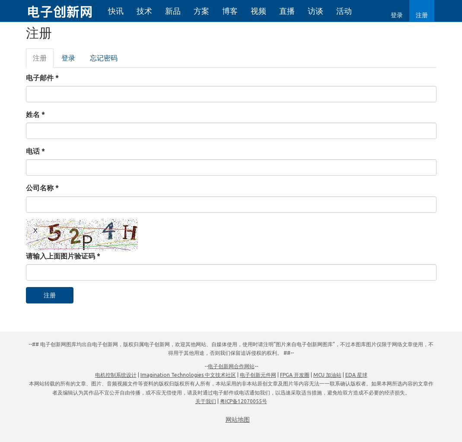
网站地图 (238, 419)
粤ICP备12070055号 (243, 401)
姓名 (35, 114)
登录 (397, 15)
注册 (422, 15)
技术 (144, 10)
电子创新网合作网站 (231, 366)
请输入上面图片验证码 (63, 256)
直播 (287, 10)
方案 (201, 10)
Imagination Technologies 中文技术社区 (188, 375)
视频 (258, 10)
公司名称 (42, 188)
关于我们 (205, 401)
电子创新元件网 (258, 375)
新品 (173, 10)
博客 (230, 10)
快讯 (116, 10)
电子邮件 (42, 78)
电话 (35, 151)
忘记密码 (104, 58)
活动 (344, 10)
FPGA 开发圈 (294, 375)
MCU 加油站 (327, 375)
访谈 (315, 10)
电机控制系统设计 (116, 375)
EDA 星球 (356, 375)
